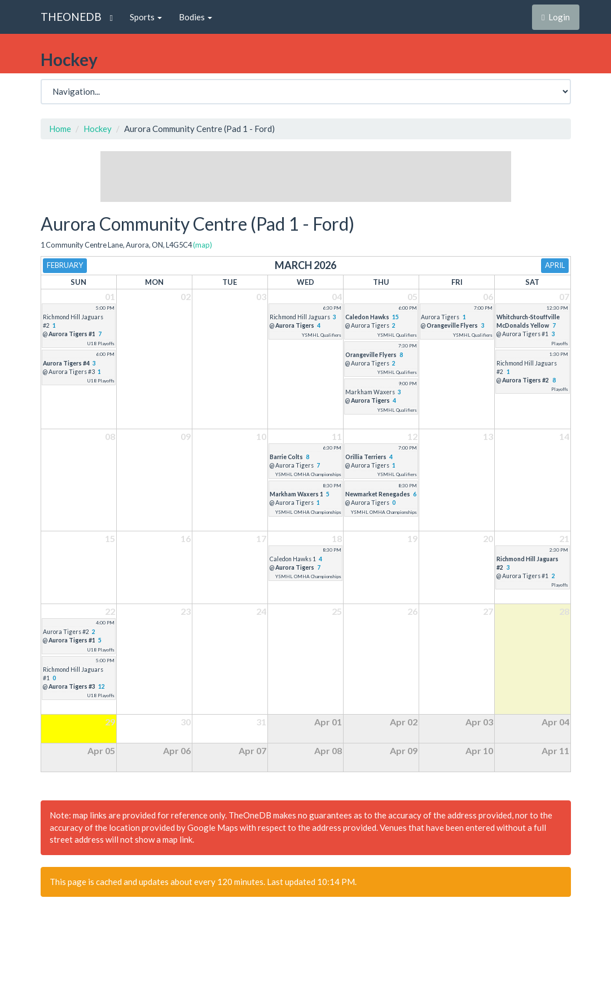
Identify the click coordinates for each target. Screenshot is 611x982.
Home (60, 129)
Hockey (97, 129)
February (65, 265)
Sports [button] (146, 17)
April (555, 265)
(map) (202, 244)
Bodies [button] (195, 17)
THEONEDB (71, 16)
